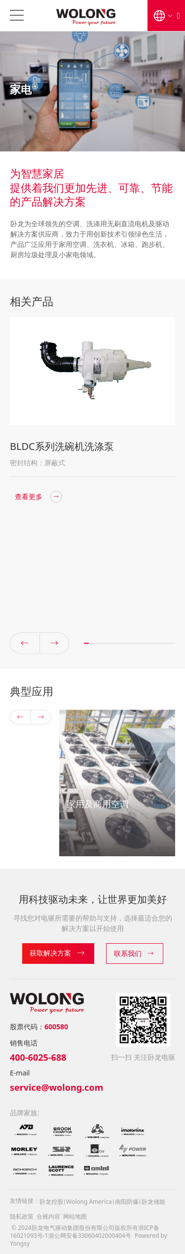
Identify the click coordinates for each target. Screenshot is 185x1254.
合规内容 (48, 1216)
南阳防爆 (127, 1201)
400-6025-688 (38, 1057)
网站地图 (75, 1216)
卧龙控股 (51, 1201)
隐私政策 (22, 1216)
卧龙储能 (153, 1201)
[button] (54, 652)
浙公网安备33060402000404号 (89, 1235)
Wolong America (89, 1201)
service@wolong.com (56, 1087)
